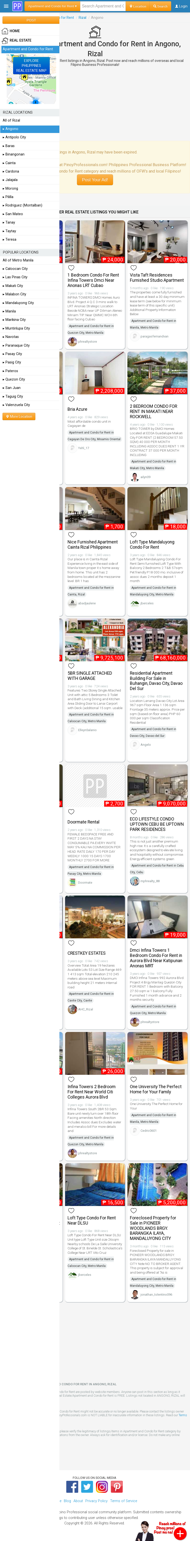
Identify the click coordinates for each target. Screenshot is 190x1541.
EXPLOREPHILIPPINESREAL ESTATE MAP (31, 66)
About (78, 1501)
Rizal (82, 18)
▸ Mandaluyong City (18, 303)
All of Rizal (11, 120)
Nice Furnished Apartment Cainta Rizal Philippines (93, 544)
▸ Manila (9, 311)
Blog (67, 1501)
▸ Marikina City (14, 320)
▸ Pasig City (12, 362)
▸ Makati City (13, 286)
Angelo (146, 744)
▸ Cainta (9, 163)
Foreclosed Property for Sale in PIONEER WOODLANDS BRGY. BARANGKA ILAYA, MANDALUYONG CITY (153, 1228)
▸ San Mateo (13, 214)
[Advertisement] (95, 103)
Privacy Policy (96, 1501)
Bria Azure (77, 409)
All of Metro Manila (18, 260)
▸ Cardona (11, 171)
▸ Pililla (8, 197)
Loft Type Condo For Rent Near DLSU (92, 1220)
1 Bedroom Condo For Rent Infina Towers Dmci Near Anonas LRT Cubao (93, 280)
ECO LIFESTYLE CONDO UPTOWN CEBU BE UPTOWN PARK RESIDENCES (157, 824)
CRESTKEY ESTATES (87, 953)
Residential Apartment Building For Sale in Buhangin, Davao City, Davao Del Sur (156, 681)
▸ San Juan (12, 388)
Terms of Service (123, 1501)
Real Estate (16, 40)
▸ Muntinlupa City (16, 328)
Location (137, 6)
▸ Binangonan (13, 154)
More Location (19, 416)
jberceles (147, 603)
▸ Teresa (9, 239)
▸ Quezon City (14, 379)
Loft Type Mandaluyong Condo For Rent (152, 544)
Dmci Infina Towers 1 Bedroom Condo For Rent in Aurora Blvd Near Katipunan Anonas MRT (156, 958)
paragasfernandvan (154, 336)
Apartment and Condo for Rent (28, 49)
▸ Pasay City (12, 354)
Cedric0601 (149, 1130)
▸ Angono (10, 129)
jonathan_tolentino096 (156, 1294)
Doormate (85, 882)
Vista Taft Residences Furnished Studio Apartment (157, 278)
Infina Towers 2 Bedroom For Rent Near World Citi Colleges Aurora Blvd (92, 1092)
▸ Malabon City (14, 294)
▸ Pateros (10, 371)
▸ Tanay (9, 222)
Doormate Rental (83, 822)
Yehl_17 (83, 448)
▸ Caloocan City (15, 269)
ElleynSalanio (87, 730)
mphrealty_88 (150, 881)
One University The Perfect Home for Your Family (156, 1089)
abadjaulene (87, 603)
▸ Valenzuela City (16, 405)
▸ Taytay (9, 231)
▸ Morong (10, 188)
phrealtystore (87, 341)
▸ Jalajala (10, 180)
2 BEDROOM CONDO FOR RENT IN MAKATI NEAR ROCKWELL (153, 411)
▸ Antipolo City (14, 137)
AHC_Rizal (85, 1009)
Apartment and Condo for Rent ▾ (52, 6)
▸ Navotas (11, 337)
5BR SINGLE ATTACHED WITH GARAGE (90, 676)
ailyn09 (145, 477)
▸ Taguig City (13, 396)
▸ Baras (9, 146)
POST (31, 20)
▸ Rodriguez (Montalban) (22, 205)
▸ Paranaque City (16, 345)
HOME (10, 31)
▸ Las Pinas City (15, 277)
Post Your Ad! (95, 179)
